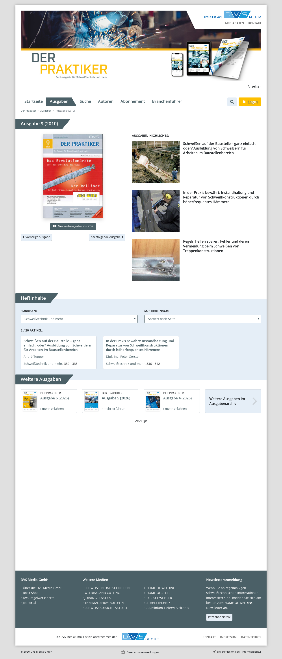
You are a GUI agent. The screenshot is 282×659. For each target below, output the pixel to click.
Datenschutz (251, 637)
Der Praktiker (28, 110)
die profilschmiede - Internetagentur (239, 651)
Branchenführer (167, 101)
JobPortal (29, 603)
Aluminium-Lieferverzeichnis (168, 608)
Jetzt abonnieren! (219, 617)
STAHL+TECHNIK (159, 603)
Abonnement (133, 101)
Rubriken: (29, 311)
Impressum (228, 637)
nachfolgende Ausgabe (107, 237)
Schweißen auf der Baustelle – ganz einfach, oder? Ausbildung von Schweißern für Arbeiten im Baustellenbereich (219, 148)
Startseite (33, 101)
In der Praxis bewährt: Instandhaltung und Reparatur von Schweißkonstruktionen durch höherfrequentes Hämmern (221, 197)
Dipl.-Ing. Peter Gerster (123, 356)
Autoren (105, 101)
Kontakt (254, 23)
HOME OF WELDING (161, 588)
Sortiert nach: (156, 311)
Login (250, 101)
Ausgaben (59, 101)
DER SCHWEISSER (159, 598)
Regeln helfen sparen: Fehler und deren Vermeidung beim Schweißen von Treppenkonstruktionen (216, 246)
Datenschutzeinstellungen (143, 652)
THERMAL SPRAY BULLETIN (104, 603)
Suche (85, 101)
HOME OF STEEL (158, 593)
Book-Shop (31, 593)
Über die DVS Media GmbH (43, 588)
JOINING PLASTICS (98, 598)
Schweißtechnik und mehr (43, 363)
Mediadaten (234, 23)
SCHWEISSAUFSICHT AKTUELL (106, 608)
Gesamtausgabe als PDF (73, 226)
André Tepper (34, 356)
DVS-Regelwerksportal (39, 598)
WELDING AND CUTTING (102, 593)
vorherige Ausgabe (36, 237)
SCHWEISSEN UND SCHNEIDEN (107, 588)
